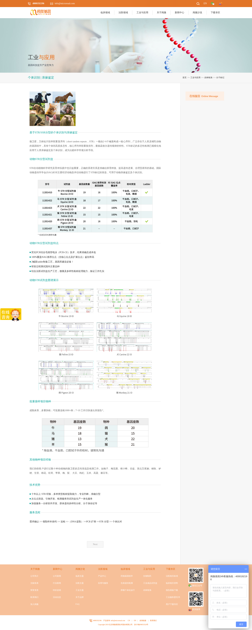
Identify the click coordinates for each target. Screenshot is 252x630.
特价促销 (57, 590)
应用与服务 (103, 583)
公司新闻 (57, 576)
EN (135, 620)
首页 (184, 77)
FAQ (77, 604)
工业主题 (80, 590)
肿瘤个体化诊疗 (128, 590)
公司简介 (34, 576)
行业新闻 (57, 583)
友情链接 (143, 620)
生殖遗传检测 (127, 583)
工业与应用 (195, 77)
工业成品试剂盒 (150, 583)
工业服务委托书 (173, 597)
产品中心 (102, 576)
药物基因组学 (127, 576)
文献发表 (34, 583)
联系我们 (34, 597)
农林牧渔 (208, 77)
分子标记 (220, 77)
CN (129, 620)
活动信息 (57, 597)
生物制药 (147, 576)
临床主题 (80, 576)
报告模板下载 (172, 590)
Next (95, 544)
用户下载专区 (172, 604)
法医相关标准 (172, 576)
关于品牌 (80, 597)
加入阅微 (34, 604)
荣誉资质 (34, 590)
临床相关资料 (172, 583)
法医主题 (80, 583)
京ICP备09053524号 (141, 624)
